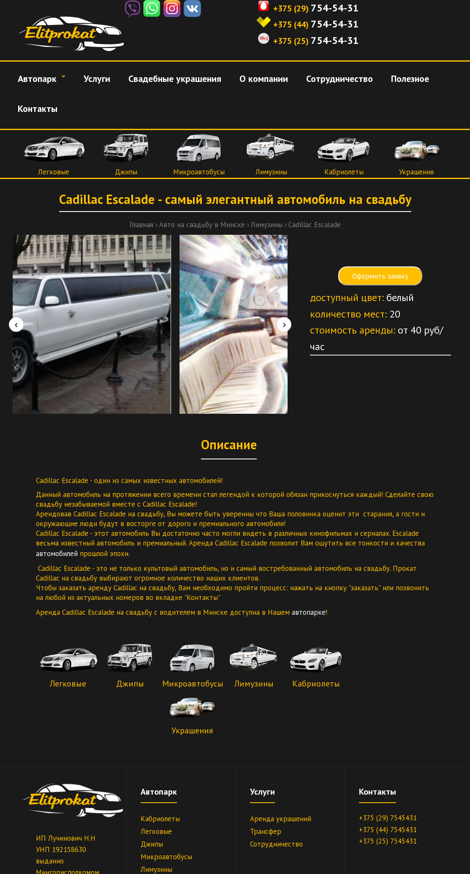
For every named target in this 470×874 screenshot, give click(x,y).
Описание (229, 444)
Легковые (53, 171)
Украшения (416, 171)
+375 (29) (291, 8)
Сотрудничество (276, 844)
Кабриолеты (344, 171)
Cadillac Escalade (314, 224)
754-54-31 (335, 7)
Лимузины (271, 171)
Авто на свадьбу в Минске (202, 224)
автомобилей (58, 553)
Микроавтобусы (199, 171)
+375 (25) (291, 40)
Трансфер (265, 831)
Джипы (126, 171)
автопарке (309, 612)
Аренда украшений (280, 818)
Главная (141, 224)
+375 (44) (291, 24)
